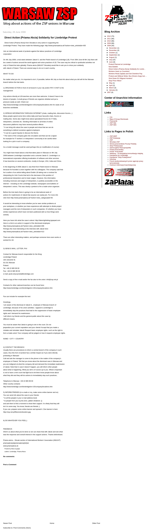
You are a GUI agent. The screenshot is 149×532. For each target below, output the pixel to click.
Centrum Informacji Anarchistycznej (123, 165)
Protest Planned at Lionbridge (120, 64)
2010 (109, 41)
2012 (109, 36)
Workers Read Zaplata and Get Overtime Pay (125, 74)
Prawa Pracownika (117, 150)
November (113, 50)
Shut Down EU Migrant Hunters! (120, 78)
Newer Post (7, 523)
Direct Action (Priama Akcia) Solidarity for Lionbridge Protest (40, 37)
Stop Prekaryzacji (116, 146)
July (110, 60)
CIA (111, 117)
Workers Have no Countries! (119, 71)
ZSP (111, 140)
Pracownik (113, 121)
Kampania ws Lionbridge (119, 155)
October (112, 53)
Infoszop (113, 159)
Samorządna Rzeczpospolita (120, 148)
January (112, 90)
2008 (109, 46)
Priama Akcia (21, 451)
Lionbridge (13, 451)
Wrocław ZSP (115, 142)
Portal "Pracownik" (116, 151)
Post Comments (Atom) (22, 528)
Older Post (96, 523)
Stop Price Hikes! (115, 81)
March (111, 88)
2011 (109, 39)
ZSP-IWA (113, 125)
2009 (109, 43)
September (113, 55)
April (111, 85)
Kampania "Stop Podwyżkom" (121, 157)
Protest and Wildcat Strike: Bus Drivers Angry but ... (128, 76)
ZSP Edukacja (115, 138)
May (111, 83)
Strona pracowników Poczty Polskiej (123, 144)
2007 (109, 92)
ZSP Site (113, 123)
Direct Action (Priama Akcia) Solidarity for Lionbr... (127, 69)
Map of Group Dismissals (119, 119)
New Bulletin (113, 67)
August (112, 57)
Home (52, 523)
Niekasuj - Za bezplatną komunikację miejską (126, 153)
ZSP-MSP (113, 136)
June (111, 62)
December (113, 48)
